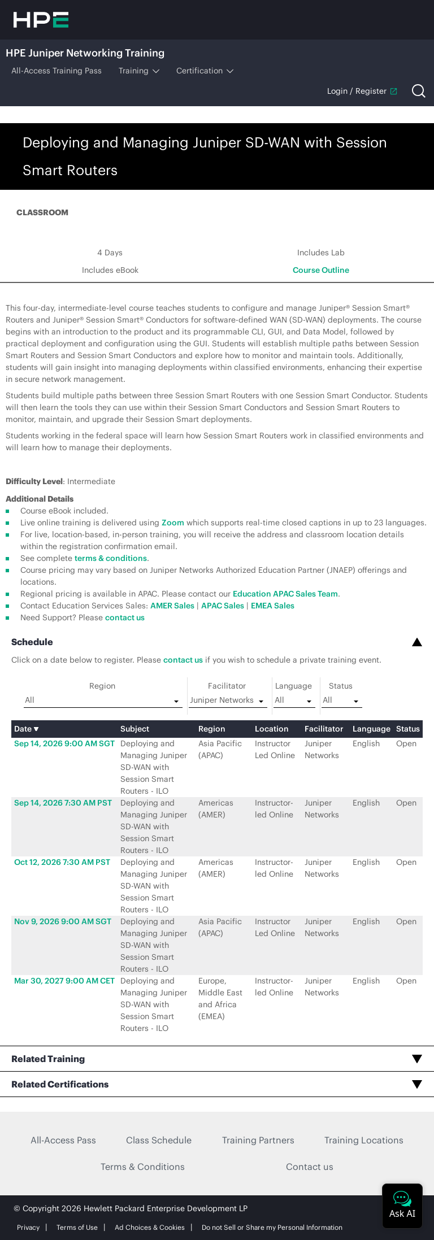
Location (272, 729)
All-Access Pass (63, 1140)
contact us (125, 617)
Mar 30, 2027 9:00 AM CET (64, 981)
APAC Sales (222, 606)
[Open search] (418, 91)
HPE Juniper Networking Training (85, 52)
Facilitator (227, 686)
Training (139, 71)
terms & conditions (111, 558)
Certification (204, 71)
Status (341, 686)
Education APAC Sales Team (285, 594)
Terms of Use (77, 1227)
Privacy (28, 1227)
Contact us (309, 1166)
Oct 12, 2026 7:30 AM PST (62, 862)
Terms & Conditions (143, 1166)
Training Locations (363, 1140)
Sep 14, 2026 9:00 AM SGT (64, 743)
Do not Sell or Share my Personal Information (272, 1227)
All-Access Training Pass (56, 71)
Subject (134, 729)
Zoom (173, 522)
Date (26, 729)
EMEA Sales (272, 606)
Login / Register (362, 91)
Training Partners (258, 1140)
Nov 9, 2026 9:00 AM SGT (62, 921)
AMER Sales (172, 606)
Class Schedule (159, 1140)
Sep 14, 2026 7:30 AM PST (63, 803)
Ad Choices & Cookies (150, 1227)
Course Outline (321, 270)
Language (293, 686)
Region (102, 686)
